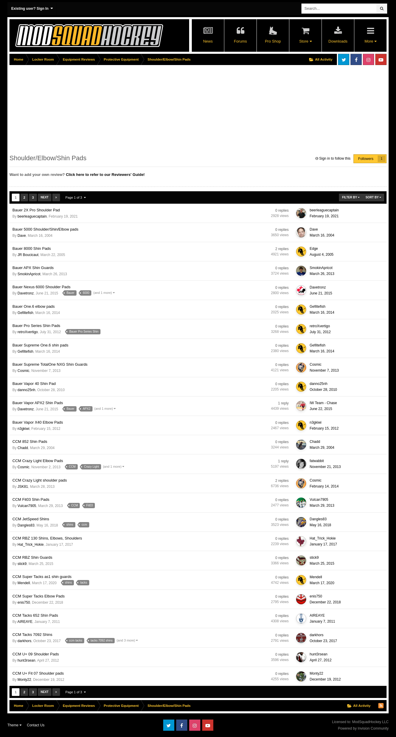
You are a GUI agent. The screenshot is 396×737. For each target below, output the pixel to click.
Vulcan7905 (26, 506)
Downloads (337, 41)
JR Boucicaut (27, 255)
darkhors (24, 641)
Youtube (381, 59)
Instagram (368, 59)
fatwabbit (317, 461)
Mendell (23, 583)
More (370, 41)
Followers (365, 159)
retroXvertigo (27, 332)
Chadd (22, 448)
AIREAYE (25, 622)
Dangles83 (25, 525)
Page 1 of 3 (75, 197)
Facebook (356, 59)
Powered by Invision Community (363, 728)
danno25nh (26, 390)
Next (45, 197)
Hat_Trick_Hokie (30, 544)
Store (305, 41)
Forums (240, 41)
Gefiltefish (25, 313)
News (208, 41)
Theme (14, 725)
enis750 (23, 602)
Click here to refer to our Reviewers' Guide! (105, 174)
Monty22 (24, 680)
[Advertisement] (117, 108)
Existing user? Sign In (32, 8)
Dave (21, 236)
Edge (314, 249)
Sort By (373, 197)
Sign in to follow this (334, 158)
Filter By (351, 197)
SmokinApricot (28, 274)
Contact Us (35, 725)
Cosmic (23, 371)
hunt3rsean (26, 660)
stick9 (22, 564)
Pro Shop (273, 41)
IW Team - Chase (323, 403)
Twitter (343, 59)
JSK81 (22, 487)
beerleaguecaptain (32, 216)
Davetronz (25, 293)
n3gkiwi (23, 429)
